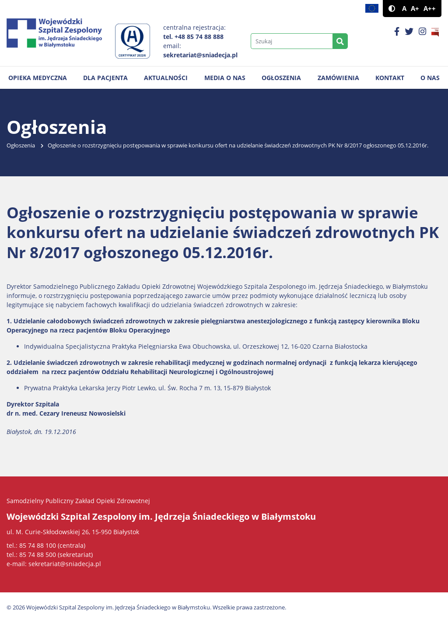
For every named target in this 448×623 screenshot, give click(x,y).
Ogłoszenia (281, 78)
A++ (430, 8)
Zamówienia (338, 78)
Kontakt (389, 78)
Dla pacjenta (105, 78)
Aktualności (166, 78)
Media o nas (224, 78)
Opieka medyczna (37, 78)
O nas (430, 78)
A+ (415, 8)
